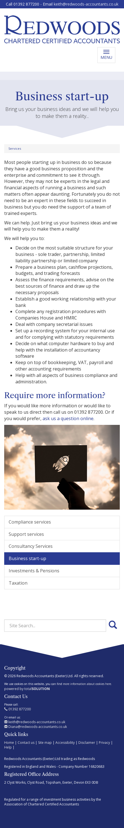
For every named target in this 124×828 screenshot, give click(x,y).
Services (14, 148)
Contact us (26, 742)
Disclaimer (86, 742)
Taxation (18, 583)
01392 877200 (17, 709)
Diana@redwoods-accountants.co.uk (35, 726)
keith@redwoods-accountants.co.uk (86, 4)
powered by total (27, 688)
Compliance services (30, 522)
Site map (45, 742)
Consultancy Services (31, 546)
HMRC (70, 318)
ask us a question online (68, 418)
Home (9, 742)
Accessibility (65, 742)
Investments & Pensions (34, 571)
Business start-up (27, 558)
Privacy (104, 742)
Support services (26, 534)
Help (8, 747)
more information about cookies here (87, 684)
